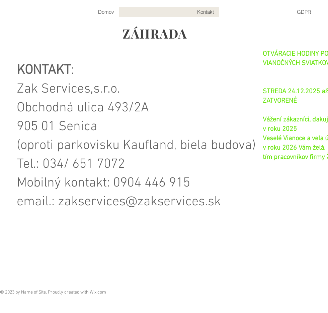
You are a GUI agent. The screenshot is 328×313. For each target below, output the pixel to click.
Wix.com (98, 292)
